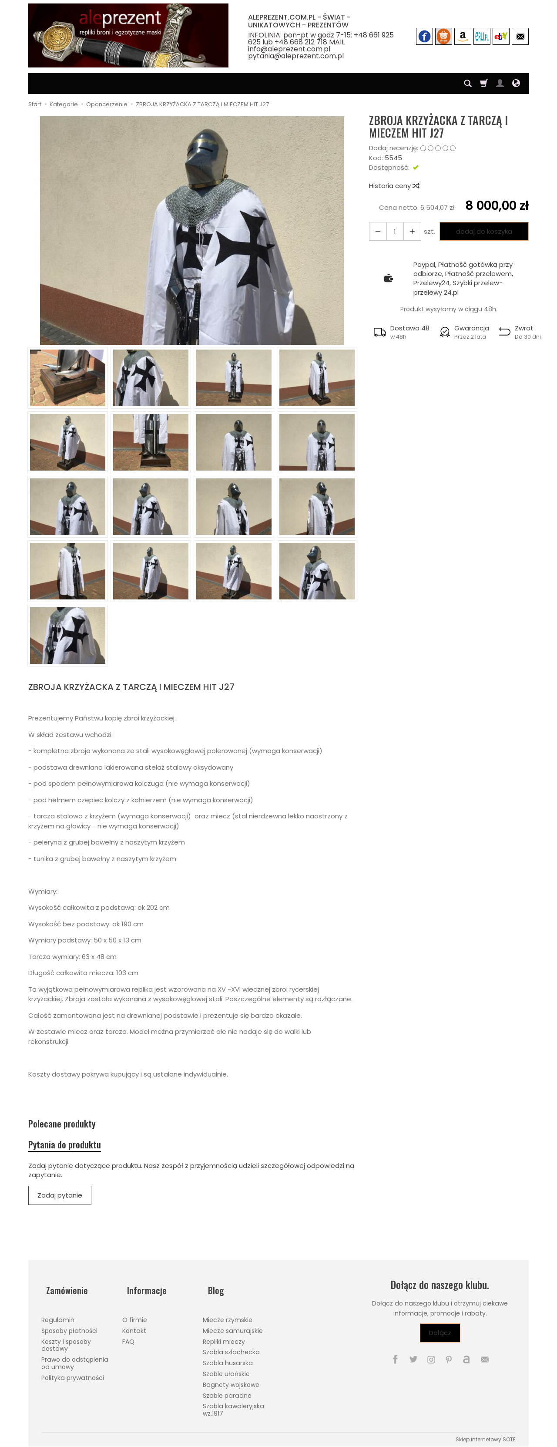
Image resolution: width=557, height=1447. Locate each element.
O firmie (134, 1316)
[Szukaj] (468, 83)
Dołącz (440, 1339)
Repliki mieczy (224, 1337)
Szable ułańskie (226, 1370)
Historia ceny (394, 185)
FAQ (128, 1337)
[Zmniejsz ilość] (407, 231)
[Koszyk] (484, 83)
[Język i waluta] (516, 83)
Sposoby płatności (69, 1326)
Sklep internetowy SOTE (486, 1435)
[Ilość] (392, 231)
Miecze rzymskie (227, 1316)
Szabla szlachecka (231, 1348)
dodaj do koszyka (481, 231)
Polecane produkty (68, 1125)
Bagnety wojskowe (231, 1380)
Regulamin (57, 1316)
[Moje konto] (500, 83)
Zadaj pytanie (59, 1202)
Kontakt (134, 1326)
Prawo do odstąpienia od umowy (74, 1359)
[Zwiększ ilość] (376, 231)
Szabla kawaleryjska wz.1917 (233, 1406)
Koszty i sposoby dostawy (66, 1341)
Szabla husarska (228, 1359)
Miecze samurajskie (233, 1326)
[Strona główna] (128, 35)
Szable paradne (227, 1391)
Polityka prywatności (72, 1373)
